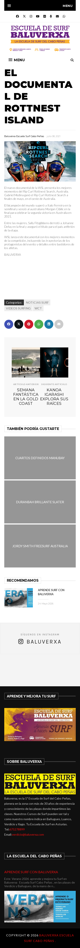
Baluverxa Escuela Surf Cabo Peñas (24, 136)
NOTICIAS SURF (37, 302)
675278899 (17, 829)
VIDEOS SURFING (18, 308)
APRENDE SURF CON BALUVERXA (31, 872)
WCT (38, 308)
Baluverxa (43, 641)
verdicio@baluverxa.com (28, 834)
